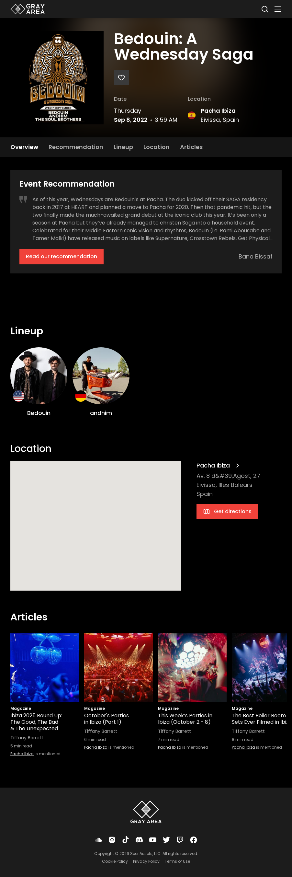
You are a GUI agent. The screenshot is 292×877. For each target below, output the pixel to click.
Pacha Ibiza (218, 111)
